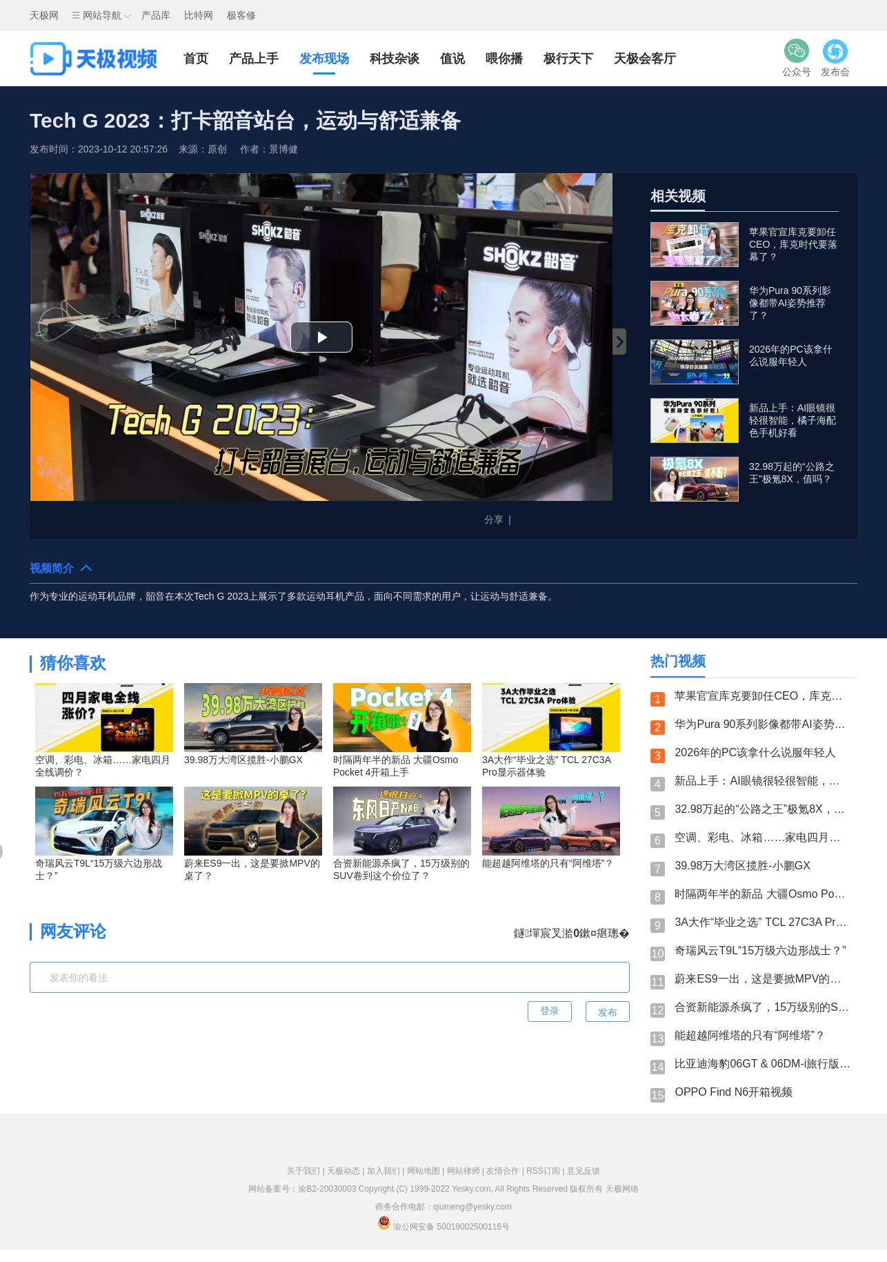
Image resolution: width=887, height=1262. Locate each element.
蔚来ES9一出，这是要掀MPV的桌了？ (762, 979)
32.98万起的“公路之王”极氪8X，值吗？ (762, 809)
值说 (452, 59)
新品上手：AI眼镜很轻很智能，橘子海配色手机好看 (762, 781)
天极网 (44, 15)
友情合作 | (506, 1171)
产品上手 (254, 59)
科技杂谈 (394, 59)
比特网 (198, 15)
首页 (195, 59)
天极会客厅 (645, 59)
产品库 (155, 15)
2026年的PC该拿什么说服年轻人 (755, 752)
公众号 (796, 57)
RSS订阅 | (546, 1171)
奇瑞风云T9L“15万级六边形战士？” (760, 950)
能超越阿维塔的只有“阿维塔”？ (750, 1035)
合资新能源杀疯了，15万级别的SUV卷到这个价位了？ (762, 1007)
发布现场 (324, 59)
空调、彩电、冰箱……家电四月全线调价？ (762, 837)
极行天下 (568, 59)
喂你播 (504, 59)
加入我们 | (387, 1171)
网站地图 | (427, 1171)
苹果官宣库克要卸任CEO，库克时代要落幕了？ (762, 696)
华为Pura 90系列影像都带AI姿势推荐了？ (762, 724)
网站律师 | (467, 1171)
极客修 (241, 15)
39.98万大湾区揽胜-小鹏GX (742, 865)
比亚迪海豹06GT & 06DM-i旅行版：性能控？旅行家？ (762, 1063)
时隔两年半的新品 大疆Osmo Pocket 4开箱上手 (762, 894)
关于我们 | (307, 1171)
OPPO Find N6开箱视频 (734, 1092)
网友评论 (73, 931)
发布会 (835, 57)
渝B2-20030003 (327, 1189)
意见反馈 (583, 1171)
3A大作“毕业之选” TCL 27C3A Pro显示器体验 (762, 922)
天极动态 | (347, 1171)
